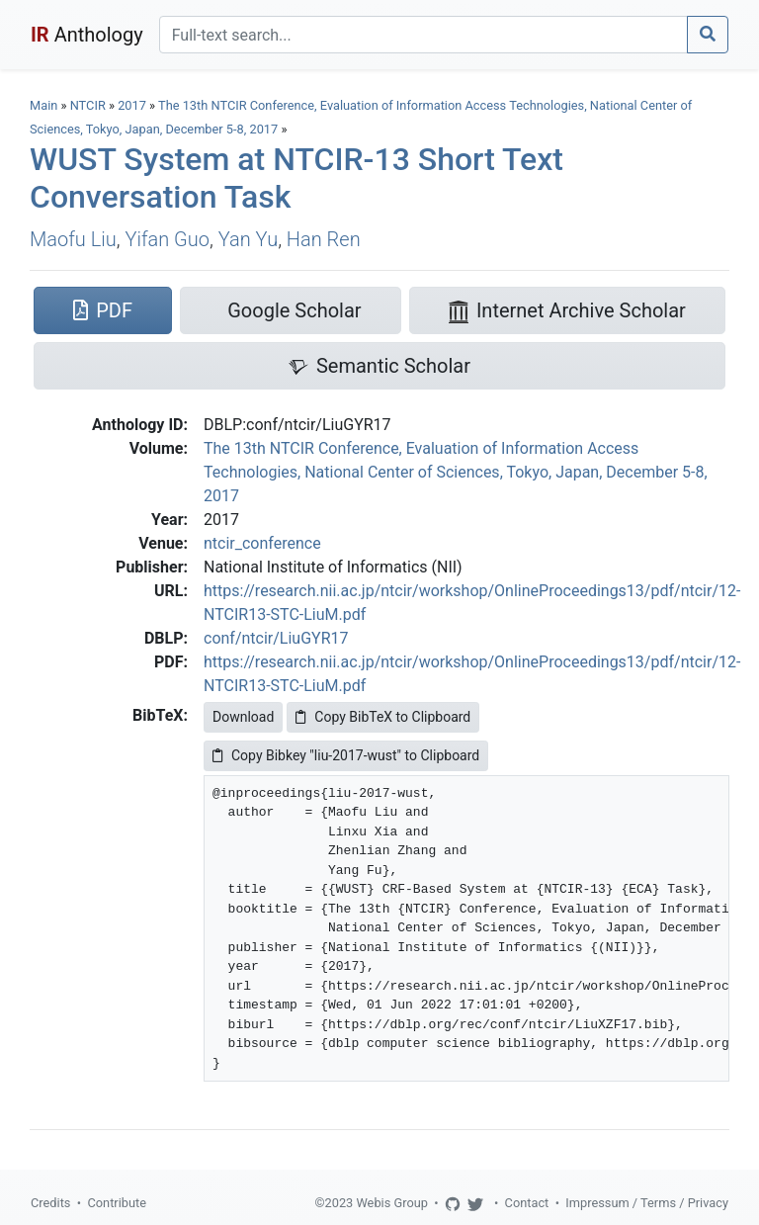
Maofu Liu (73, 239)
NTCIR (88, 105)
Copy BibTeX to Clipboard (382, 717)
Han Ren (324, 239)
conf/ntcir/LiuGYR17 (276, 638)
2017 (132, 105)
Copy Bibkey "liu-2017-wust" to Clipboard (345, 755)
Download (243, 717)
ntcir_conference (262, 543)
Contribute (116, 1202)
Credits (50, 1202)
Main (43, 105)
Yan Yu (248, 239)
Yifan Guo (167, 239)
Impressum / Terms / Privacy (646, 1202)
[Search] (423, 34)
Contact (527, 1202)
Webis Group (392, 1202)
